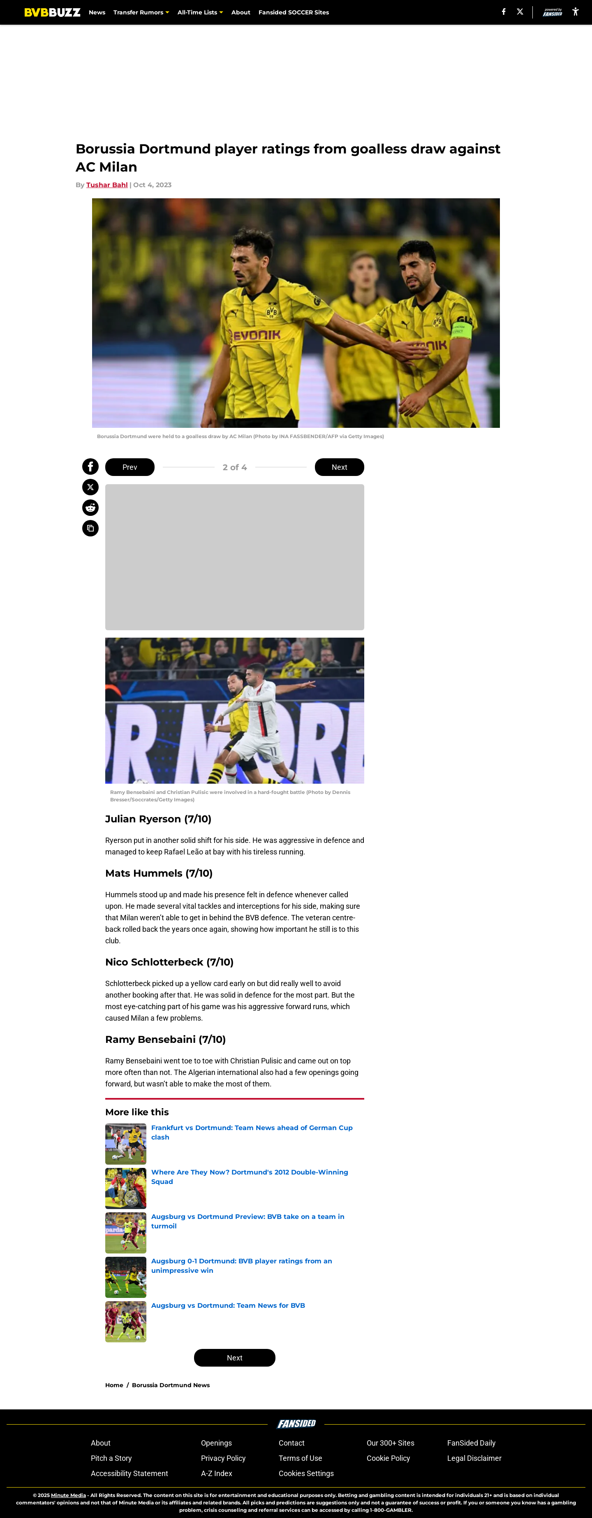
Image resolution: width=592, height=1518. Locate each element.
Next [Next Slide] (339, 467)
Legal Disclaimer (474, 1458)
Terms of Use (300, 1458)
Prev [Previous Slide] (130, 467)
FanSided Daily (471, 1443)
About (240, 12)
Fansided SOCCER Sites (294, 12)
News (97, 12)
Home (114, 1385)
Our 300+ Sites (390, 1443)
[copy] (90, 528)
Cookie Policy (388, 1458)
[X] (520, 11)
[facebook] (504, 11)
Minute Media (68, 1495)
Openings (216, 1443)
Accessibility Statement (129, 1473)
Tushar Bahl (107, 185)
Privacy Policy (223, 1458)
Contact (292, 1443)
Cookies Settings (306, 1473)
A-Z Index (216, 1473)
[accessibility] (575, 11)
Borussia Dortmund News (171, 1385)
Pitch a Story (111, 1458)
